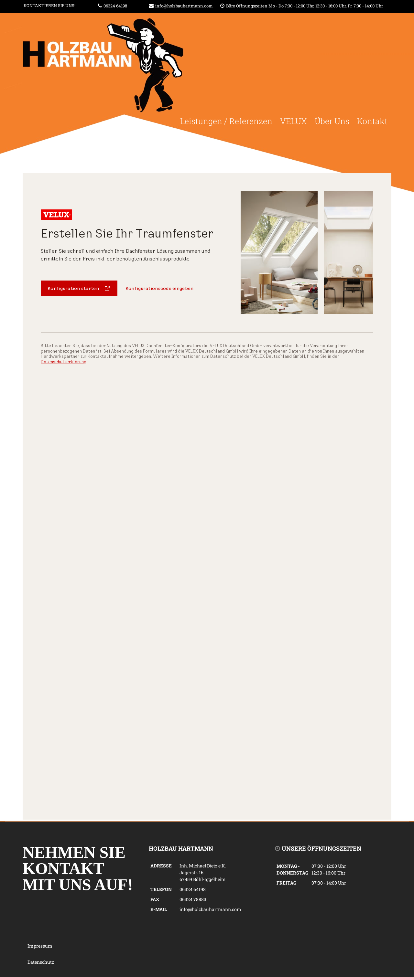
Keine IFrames (207, 496)
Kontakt (372, 121)
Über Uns (332, 121)
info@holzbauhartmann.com (184, 6)
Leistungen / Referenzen (226, 121)
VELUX (293, 121)
